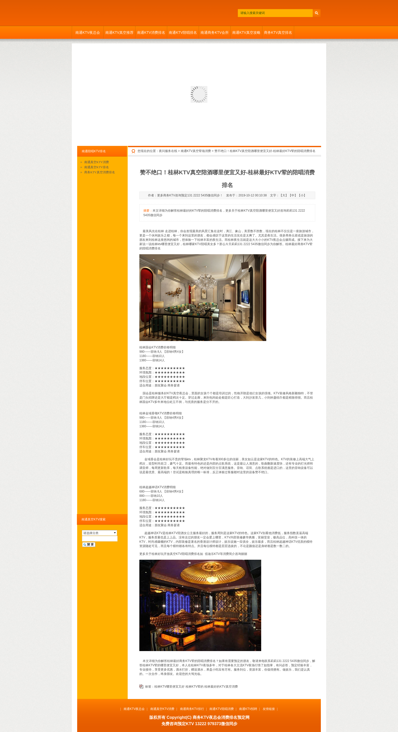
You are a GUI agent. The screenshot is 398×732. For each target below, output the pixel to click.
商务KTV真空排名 (278, 32)
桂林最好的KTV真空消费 (221, 686)
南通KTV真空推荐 (119, 32)
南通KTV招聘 (248, 709)
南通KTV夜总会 (87, 32)
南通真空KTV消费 (96, 162)
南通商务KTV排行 (192, 709)
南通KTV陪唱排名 (183, 32)
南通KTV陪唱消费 (221, 709)
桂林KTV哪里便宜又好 (169, 686)
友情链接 (269, 709)
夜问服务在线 (168, 151)
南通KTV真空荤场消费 (196, 151)
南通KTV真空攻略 (246, 32)
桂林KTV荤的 (195, 686)
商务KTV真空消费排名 (99, 172)
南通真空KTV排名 (96, 167)
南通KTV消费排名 (151, 32)
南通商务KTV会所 (215, 32)
